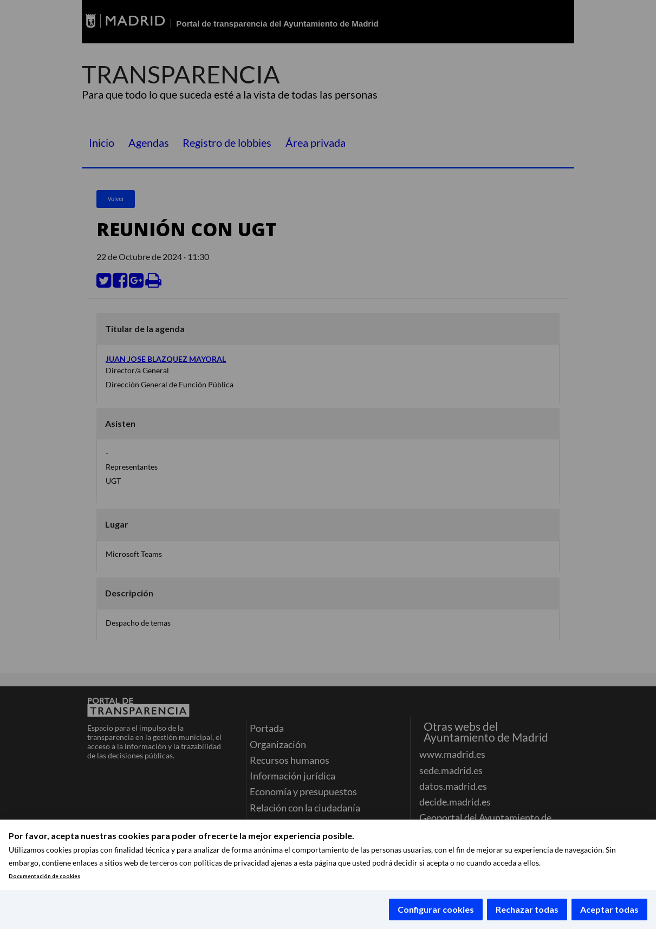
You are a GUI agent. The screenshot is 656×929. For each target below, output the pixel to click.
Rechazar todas (527, 909)
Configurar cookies (436, 909)
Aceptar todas (609, 909)
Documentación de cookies (44, 876)
